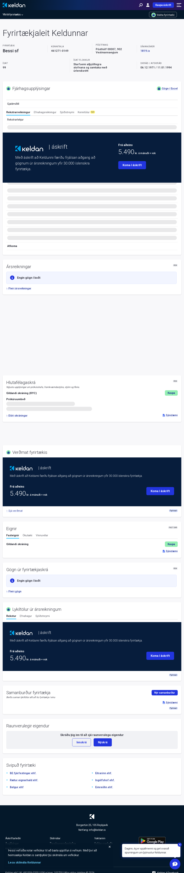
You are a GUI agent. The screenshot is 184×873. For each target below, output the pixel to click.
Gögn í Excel (167, 88)
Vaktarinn (99, 838)
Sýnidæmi (170, 415)
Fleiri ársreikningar (18, 288)
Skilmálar (55, 838)
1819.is (145, 50)
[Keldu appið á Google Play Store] (159, 841)
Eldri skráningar (17, 415)
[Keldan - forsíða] (14, 5)
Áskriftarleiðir (13, 838)
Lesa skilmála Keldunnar (24, 862)
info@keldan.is (97, 829)
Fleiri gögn (13, 591)
